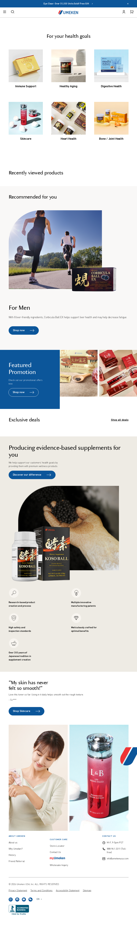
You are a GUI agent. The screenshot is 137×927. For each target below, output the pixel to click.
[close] (128, 4)
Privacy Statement (18, 890)
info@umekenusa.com (117, 858)
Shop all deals (120, 420)
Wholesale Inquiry (59, 865)
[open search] (12, 12)
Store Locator (57, 846)
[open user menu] (124, 12)
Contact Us (55, 852)
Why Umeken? (16, 849)
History (12, 855)
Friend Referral (17, 861)
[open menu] (4, 12)
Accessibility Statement (67, 890)
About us (13, 842)
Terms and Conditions (41, 890)
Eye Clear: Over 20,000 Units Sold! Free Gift (68, 4)
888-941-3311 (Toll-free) (116, 851)
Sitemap (87, 890)
